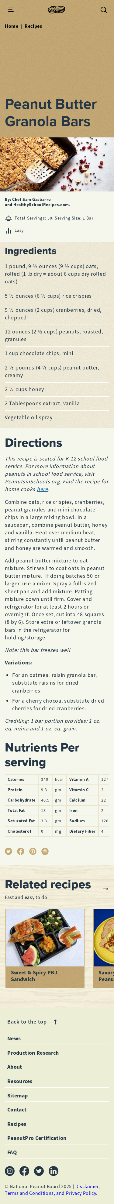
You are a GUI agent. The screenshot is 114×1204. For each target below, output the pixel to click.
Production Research (33, 1053)
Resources (19, 1081)
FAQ (12, 1152)
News (14, 1038)
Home (12, 26)
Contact (17, 1109)
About (14, 1067)
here (42, 489)
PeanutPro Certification (36, 1138)
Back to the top (33, 1022)
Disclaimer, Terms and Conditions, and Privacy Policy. (52, 1189)
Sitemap (17, 1095)
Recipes (33, 26)
